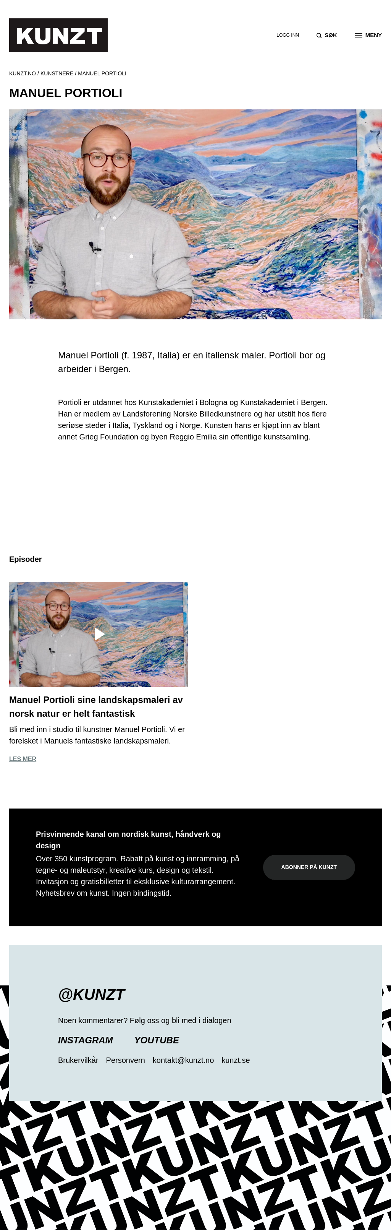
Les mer (22, 759)
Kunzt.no (22, 73)
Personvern (125, 1060)
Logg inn (287, 35)
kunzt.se (235, 1060)
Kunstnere (56, 73)
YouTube (156, 1040)
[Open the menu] (368, 35)
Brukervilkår (78, 1060)
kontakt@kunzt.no (183, 1060)
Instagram (85, 1040)
